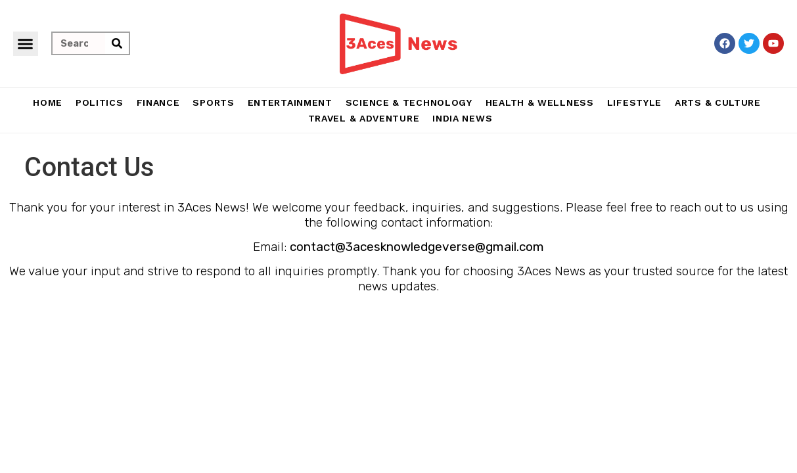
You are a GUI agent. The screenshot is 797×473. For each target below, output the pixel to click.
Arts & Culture (718, 102)
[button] (25, 44)
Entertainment (290, 102)
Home (47, 102)
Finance (158, 102)
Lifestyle (634, 102)
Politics (100, 102)
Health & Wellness (540, 102)
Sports (213, 102)
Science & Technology (409, 102)
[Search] (117, 43)
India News (462, 118)
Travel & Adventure (364, 118)
